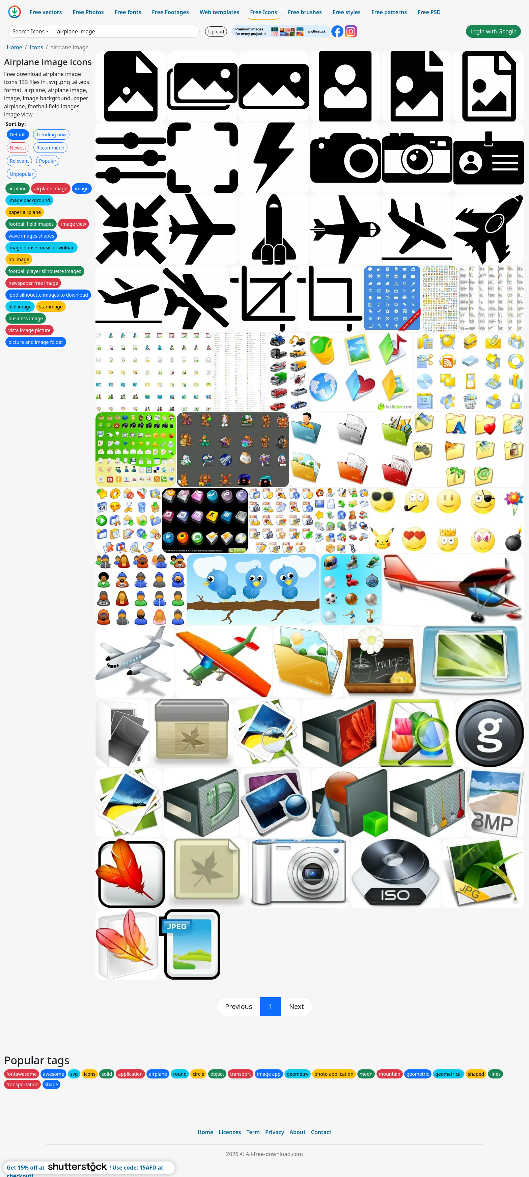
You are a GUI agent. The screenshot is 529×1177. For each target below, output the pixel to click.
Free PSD (429, 12)
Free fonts (128, 12)
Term (253, 1132)
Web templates (219, 12)
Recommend (50, 147)
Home (14, 47)
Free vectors (46, 12)
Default (18, 134)
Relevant (19, 161)
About (297, 1132)
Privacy (274, 1132)
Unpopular (21, 174)
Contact (321, 1132)
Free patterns (389, 12)
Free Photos (88, 12)
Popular (47, 161)
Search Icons (28, 31)
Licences (230, 1132)
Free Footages (170, 12)
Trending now (51, 134)
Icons (36, 47)
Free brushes (305, 12)
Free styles (347, 12)
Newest (18, 147)
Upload (216, 31)
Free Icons (263, 12)
